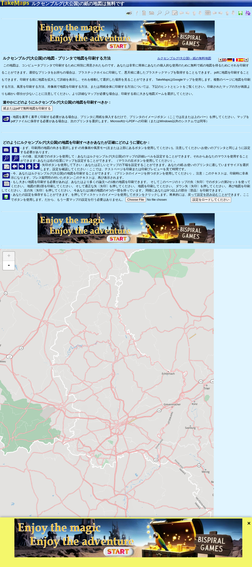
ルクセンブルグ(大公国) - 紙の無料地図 (184, 58)
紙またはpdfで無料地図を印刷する (27, 108)
